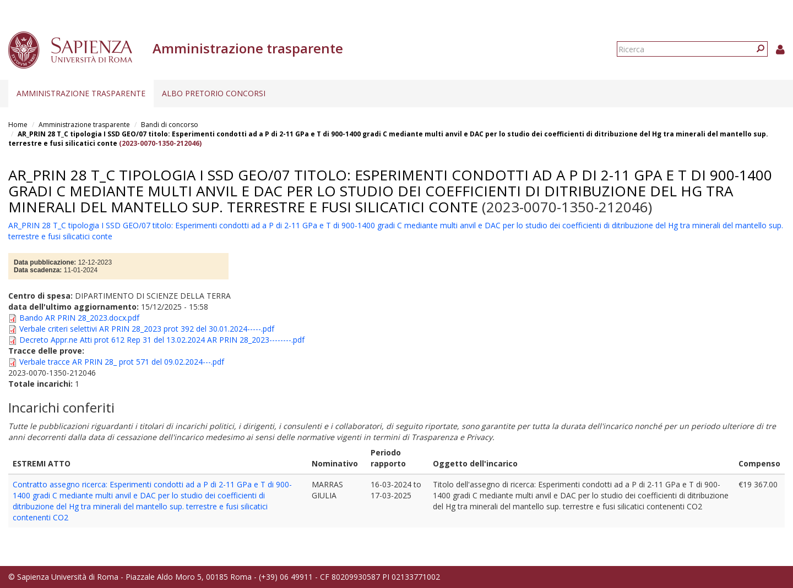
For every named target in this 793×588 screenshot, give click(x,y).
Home (18, 124)
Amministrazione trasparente (81, 93)
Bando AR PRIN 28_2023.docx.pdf (79, 317)
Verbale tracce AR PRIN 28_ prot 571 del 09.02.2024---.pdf (121, 361)
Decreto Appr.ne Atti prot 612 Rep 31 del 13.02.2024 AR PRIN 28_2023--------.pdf (162, 339)
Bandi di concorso (169, 124)
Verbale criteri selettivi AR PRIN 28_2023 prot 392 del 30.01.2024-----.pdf (146, 328)
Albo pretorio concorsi (213, 93)
